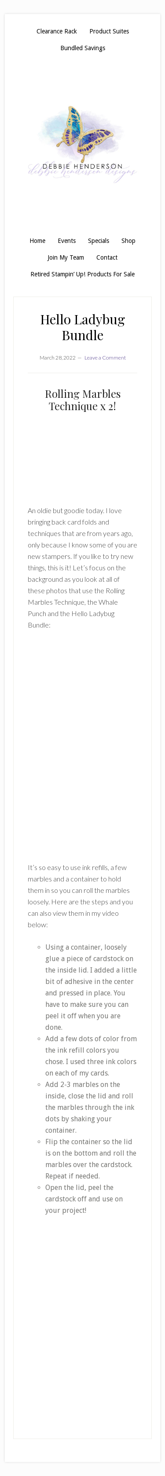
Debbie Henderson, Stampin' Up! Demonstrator (82, 144)
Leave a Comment (105, 357)
